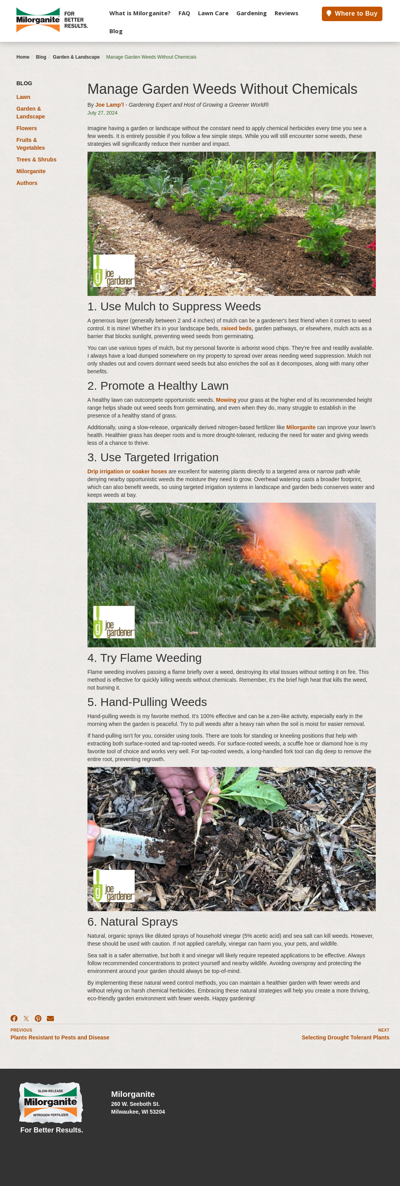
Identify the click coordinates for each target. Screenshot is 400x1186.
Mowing (226, 400)
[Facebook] (14, 1019)
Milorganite (31, 171)
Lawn (23, 97)
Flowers (26, 128)
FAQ (184, 13)
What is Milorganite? (140, 13)
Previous (21, 1030)
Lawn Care (213, 13)
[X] (26, 1019)
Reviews (286, 13)
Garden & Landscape (76, 57)
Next (383, 1030)
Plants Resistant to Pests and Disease (60, 1037)
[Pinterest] (38, 1019)
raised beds (236, 328)
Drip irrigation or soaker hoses (127, 471)
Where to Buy (352, 13)
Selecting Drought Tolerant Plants (345, 1037)
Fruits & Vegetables (30, 144)
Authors (27, 183)
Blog (116, 31)
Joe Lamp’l (109, 105)
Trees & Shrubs (36, 159)
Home (22, 57)
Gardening (251, 13)
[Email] (50, 1019)
